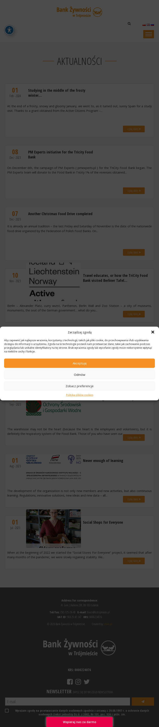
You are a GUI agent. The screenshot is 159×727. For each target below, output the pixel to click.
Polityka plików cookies (79, 395)
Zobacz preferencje (80, 386)
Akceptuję (80, 363)
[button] (153, 332)
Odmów (79, 375)
